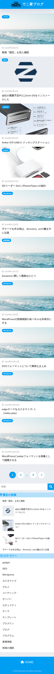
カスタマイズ (9, 581)
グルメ (5, 587)
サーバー (7, 599)
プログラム (8, 635)
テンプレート (9, 617)
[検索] (51, 487)
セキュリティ (9, 605)
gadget (5, 107)
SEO (5, 60)
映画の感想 (8, 648)
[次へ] (41, 475)
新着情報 (6, 240)
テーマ (5, 611)
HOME (27, 662)
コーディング (9, 593)
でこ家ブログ (27, 4)
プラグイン (8, 623)
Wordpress (7, 193)
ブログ (5, 17)
